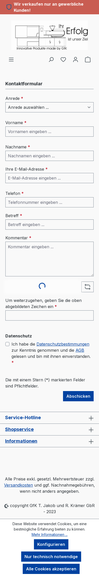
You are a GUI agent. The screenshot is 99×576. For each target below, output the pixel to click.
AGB (80, 350)
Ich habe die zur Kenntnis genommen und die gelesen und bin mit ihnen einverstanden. (51, 353)
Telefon (14, 193)
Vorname (16, 122)
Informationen (21, 441)
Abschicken (78, 396)
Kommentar (18, 237)
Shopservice (19, 429)
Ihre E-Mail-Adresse (26, 169)
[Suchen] (51, 59)
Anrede (14, 98)
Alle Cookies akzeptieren (51, 568)
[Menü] (11, 59)
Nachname (17, 146)
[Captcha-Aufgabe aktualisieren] (87, 286)
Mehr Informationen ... (50, 534)
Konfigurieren (51, 544)
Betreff (13, 215)
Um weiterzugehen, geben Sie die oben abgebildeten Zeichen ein (43, 303)
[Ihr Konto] (75, 59)
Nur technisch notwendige (51, 556)
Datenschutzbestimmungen (62, 344)
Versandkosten (18, 485)
